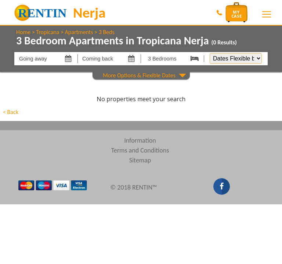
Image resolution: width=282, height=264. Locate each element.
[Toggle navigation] (266, 14)
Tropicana (47, 32)
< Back (10, 112)
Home (23, 32)
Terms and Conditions (140, 150)
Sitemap (140, 160)
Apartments (79, 32)
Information (140, 140)
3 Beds (107, 32)
